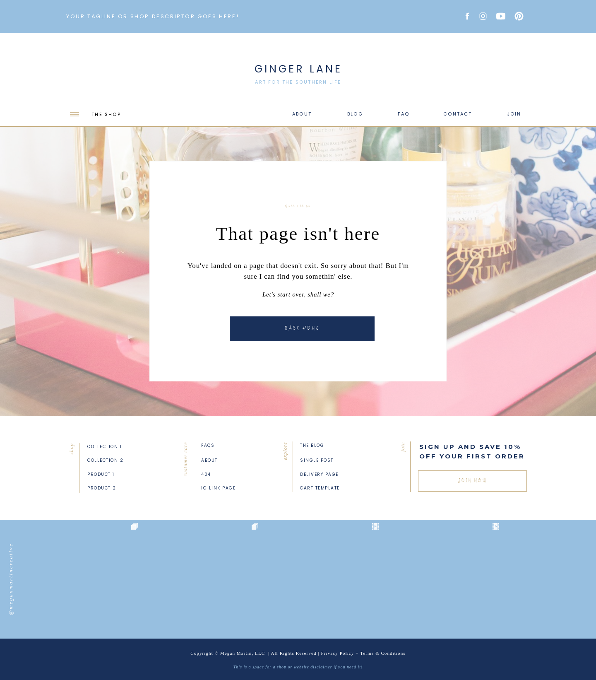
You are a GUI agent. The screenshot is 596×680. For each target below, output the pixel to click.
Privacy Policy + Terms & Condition (362, 653)
